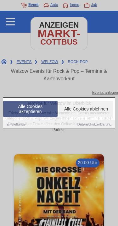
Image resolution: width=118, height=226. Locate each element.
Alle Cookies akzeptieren (30, 109)
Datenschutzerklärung (94, 124)
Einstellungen (16, 124)
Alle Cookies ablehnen (86, 109)
